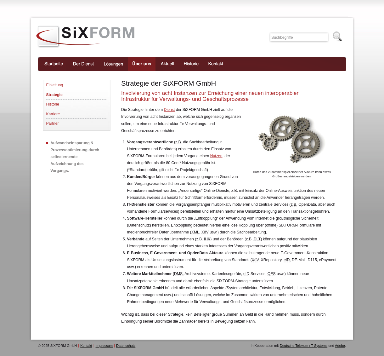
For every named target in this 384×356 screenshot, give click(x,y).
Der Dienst (83, 64)
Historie (191, 64)
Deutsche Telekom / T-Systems (303, 345)
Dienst (169, 109)
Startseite (53, 64)
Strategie (54, 95)
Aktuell (167, 64)
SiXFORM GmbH (85, 37)
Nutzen (216, 156)
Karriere (53, 114)
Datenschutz (125, 345)
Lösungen (113, 64)
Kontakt (216, 64)
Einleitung (54, 85)
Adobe (340, 345)
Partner (52, 123)
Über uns (141, 64)
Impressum (104, 345)
